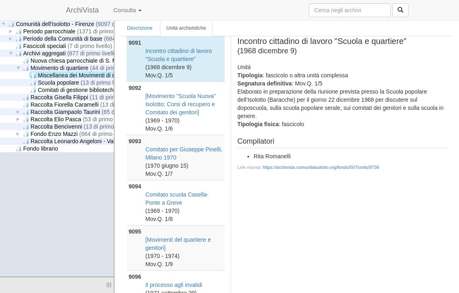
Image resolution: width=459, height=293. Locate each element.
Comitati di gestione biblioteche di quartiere (111, 90)
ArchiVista (82, 10)
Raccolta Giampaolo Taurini (86, 112)
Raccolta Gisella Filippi (80, 97)
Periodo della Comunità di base (86, 38)
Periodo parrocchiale (73, 31)
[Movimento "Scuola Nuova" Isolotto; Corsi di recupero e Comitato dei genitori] (180, 104)
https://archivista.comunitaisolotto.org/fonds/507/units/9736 (321, 167)
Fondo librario (36, 148)
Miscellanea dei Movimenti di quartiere (107, 75)
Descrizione (140, 28)
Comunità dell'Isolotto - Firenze (79, 24)
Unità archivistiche (186, 28)
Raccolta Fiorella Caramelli (85, 104)
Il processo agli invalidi (173, 285)
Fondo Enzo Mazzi (76, 134)
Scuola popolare (79, 82)
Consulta (128, 10)
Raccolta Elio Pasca (77, 119)
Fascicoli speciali (63, 46)
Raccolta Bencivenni (77, 126)
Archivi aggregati (66, 53)
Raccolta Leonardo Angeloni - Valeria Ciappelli (108, 141)
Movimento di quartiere (80, 68)
